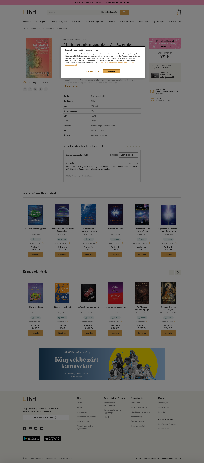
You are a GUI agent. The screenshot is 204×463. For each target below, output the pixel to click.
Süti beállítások (92, 72)
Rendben (111, 71)
